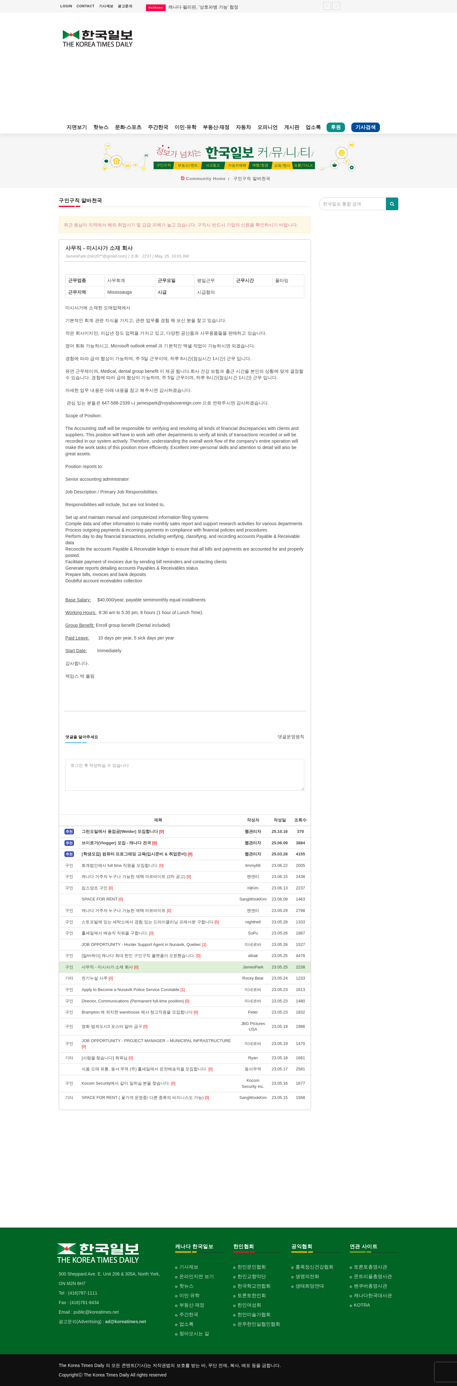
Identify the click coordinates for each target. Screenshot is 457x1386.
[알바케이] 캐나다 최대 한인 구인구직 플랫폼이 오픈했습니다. (141, 955)
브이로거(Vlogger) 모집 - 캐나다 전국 (119, 842)
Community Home (206, 178)
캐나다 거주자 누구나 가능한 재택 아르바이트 (126, 910)
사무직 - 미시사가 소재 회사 (110, 967)
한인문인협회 (251, 1266)
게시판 (291, 127)
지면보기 (77, 127)
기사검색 (365, 127)
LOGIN (66, 6)
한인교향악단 (251, 1276)
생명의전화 (307, 1276)
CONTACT (85, 6)
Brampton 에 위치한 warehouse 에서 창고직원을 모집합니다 (140, 1012)
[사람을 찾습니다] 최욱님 (107, 1057)
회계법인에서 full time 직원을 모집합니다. (122, 865)
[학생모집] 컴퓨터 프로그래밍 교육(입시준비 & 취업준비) (137, 854)
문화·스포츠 (128, 127)
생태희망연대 (309, 1286)
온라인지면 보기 (196, 1276)
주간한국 (158, 127)
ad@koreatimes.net (125, 1321)
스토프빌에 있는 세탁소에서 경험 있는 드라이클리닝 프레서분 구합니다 (150, 922)
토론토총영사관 (370, 1266)
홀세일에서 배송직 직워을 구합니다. (117, 933)
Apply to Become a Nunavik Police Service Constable (133, 989)
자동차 (243, 127)
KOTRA (362, 1305)
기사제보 (106, 6)
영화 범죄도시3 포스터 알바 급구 (115, 1026)
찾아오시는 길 (194, 1333)
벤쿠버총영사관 (370, 1286)
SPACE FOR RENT (102, 899)
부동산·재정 (216, 127)
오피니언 (267, 127)
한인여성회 (249, 1305)
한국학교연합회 (254, 1286)
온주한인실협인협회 (258, 1324)
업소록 (313, 127)
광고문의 (125, 6)
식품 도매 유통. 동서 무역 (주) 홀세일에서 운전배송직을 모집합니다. (147, 1069)
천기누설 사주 (97, 978)
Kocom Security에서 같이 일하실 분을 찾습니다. (128, 1083)
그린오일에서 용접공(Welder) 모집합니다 (123, 831)
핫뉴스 (101, 127)
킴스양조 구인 (97, 888)
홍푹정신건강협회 (314, 1266)
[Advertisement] (272, 66)
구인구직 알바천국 (251, 178)
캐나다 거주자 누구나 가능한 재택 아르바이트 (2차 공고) (136, 876)
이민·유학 (185, 127)
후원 (336, 127)
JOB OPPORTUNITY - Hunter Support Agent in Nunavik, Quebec (144, 944)
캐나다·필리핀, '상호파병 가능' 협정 (203, 7)
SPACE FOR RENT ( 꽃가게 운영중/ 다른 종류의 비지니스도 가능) (145, 1097)
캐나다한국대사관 (373, 1295)
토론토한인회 (251, 1295)
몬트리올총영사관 (373, 1276)
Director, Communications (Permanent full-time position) (135, 1001)
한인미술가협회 (254, 1314)
